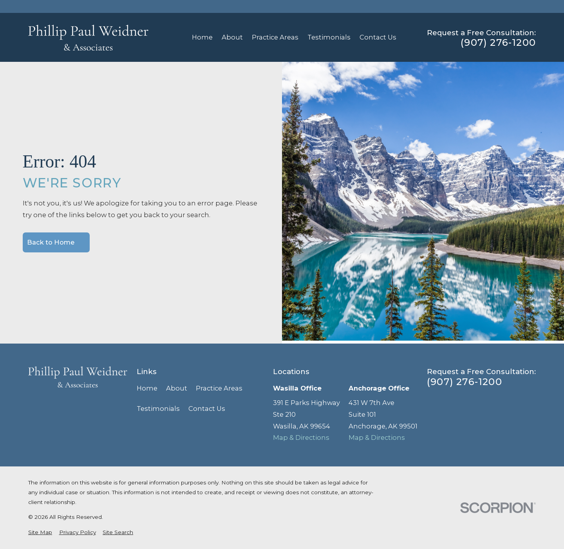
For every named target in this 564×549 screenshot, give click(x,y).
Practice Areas (219, 388)
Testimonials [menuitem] (329, 37)
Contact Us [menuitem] (378, 37)
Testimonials (158, 408)
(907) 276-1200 (498, 42)
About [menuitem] (232, 37)
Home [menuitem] (202, 37)
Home (147, 388)
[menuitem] (40, 532)
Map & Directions (301, 437)
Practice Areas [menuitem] (275, 37)
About (176, 388)
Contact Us (206, 408)
